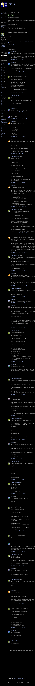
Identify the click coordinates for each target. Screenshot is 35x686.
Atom (5, 25)
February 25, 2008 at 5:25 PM (18, 603)
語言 (1, 112)
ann (1, 101)
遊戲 (1, 69)
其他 (1, 81)
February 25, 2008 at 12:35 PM (19, 285)
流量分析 (2, 119)
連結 (1, 136)
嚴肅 (1, 86)
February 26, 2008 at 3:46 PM (18, 645)
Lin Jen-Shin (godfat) (15, 74)
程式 (1, 66)
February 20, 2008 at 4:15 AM (18, 71)
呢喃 (1, 80)
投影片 (2, 110)
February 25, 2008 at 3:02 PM (18, 375)
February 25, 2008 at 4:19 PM (18, 551)
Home (22, 675)
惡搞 (1, 125)
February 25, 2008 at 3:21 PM (18, 439)
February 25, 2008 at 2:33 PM (18, 327)
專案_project (3, 104)
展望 (1, 127)
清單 (1, 107)
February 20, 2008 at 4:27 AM (18, 92)
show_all (2, 63)
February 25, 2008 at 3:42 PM (18, 479)
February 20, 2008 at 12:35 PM (19, 118)
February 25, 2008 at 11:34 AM (19, 252)
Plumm (12, 121)
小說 (1, 103)
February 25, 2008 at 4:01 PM (18, 530)
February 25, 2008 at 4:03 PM (18, 538)
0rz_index (3, 133)
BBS (1, 134)
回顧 (1, 76)
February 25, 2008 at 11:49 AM (19, 270)
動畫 (1, 90)
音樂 (1, 78)
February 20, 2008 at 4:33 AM (18, 105)
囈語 (1, 84)
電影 (1, 131)
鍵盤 (1, 109)
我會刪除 (2, 118)
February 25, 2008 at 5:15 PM (18, 587)
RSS (2, 26)
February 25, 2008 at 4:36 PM (18, 565)
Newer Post (10, 675)
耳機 (1, 92)
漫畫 (1, 89)
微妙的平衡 (11, 15)
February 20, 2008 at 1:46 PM (18, 136)
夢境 (1, 93)
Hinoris (12, 51)
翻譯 (1, 128)
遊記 (1, 130)
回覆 (1, 95)
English (2, 70)
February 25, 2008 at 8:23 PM (18, 627)
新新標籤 (2, 87)
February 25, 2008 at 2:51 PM (18, 361)
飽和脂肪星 (3, 97)
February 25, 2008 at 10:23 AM (19, 232)
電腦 (1, 73)
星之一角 (2, 100)
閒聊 (1, 67)
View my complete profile (3, 47)
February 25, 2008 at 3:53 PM (18, 502)
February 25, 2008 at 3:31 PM (18, 458)
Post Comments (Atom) (19, 678)
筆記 (1, 75)
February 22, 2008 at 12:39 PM (19, 153)
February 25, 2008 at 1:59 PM (18, 296)
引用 (1, 72)
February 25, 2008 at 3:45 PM (18, 493)
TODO (2, 98)
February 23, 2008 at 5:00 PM (18, 182)
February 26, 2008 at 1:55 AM (18, 637)
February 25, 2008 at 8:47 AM (18, 206)
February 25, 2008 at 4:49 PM (18, 576)
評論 (1, 121)
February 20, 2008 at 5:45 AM (18, 111)
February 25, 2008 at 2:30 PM (18, 302)
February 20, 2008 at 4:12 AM (18, 59)
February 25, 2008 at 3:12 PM (18, 415)
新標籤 (2, 83)
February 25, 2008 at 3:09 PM (18, 394)
